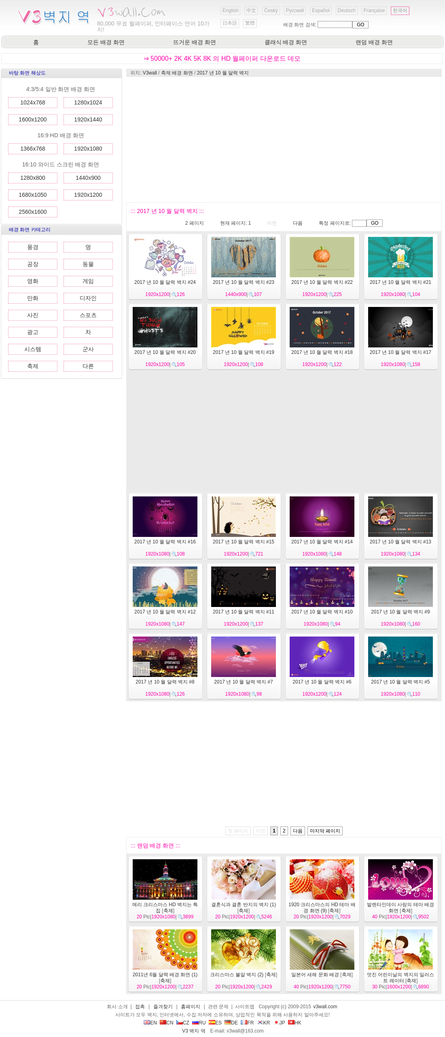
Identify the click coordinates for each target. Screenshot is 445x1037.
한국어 (400, 10)
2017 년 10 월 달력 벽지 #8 (165, 682)
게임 (88, 281)
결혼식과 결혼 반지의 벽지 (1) (243, 904)
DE (231, 1023)
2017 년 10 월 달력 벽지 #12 (165, 612)
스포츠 (88, 315)
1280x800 (32, 178)
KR (263, 1023)
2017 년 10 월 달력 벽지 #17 (400, 352)
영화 (32, 281)
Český (271, 10)
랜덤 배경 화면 (374, 42)
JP (279, 1023)
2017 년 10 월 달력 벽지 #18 (322, 352)
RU (199, 1023)
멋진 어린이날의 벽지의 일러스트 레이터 (400, 978)
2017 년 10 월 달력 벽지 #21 (400, 282)
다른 (88, 366)
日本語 (229, 23)
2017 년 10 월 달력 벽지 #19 (243, 352)
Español (320, 10)
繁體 (250, 23)
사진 (32, 315)
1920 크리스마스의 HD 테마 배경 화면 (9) (321, 907)
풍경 (32, 247)
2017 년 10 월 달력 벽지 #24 (165, 282)
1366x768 (32, 148)
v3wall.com (325, 1006)
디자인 (88, 298)
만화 (32, 298)
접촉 (140, 1006)
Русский (295, 10)
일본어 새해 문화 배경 (315, 974)
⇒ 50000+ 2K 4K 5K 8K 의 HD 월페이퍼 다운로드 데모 (222, 58)
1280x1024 (88, 102)
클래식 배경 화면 (286, 42)
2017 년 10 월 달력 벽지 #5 (400, 682)
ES (215, 1023)
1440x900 (88, 178)
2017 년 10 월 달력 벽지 (223, 73)
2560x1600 (33, 212)
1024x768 (32, 102)
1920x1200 (88, 195)
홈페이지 (190, 1006)
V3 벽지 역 (193, 1031)
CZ (182, 1023)
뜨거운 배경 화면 (194, 42)
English (230, 10)
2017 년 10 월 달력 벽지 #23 (243, 282)
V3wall (150, 73)
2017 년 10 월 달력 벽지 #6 (321, 682)
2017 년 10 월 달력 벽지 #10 (322, 612)
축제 (32, 366)
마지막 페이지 (325, 831)
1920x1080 (88, 148)
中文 (251, 10)
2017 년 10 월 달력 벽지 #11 (243, 612)
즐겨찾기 (163, 1006)
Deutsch (347, 10)
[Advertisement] (275, 139)
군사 (88, 349)
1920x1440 (88, 119)
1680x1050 (33, 195)
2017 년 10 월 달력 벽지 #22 (322, 282)
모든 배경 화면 (106, 42)
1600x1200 (33, 119)
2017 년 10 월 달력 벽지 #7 (243, 682)
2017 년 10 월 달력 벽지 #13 (400, 542)
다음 (298, 223)
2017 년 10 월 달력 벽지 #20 (165, 352)
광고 (32, 332)
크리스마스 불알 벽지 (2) (237, 974)
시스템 (32, 349)
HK (294, 1023)
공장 (32, 264)
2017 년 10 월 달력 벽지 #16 (165, 542)
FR (247, 1023)
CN (166, 1023)
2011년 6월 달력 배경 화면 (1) (165, 974)
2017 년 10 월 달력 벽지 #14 (322, 542)
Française (374, 10)
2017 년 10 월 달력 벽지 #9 (400, 612)
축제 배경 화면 (177, 73)
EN (150, 1023)
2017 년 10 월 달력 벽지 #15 (243, 542)
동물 (88, 264)
